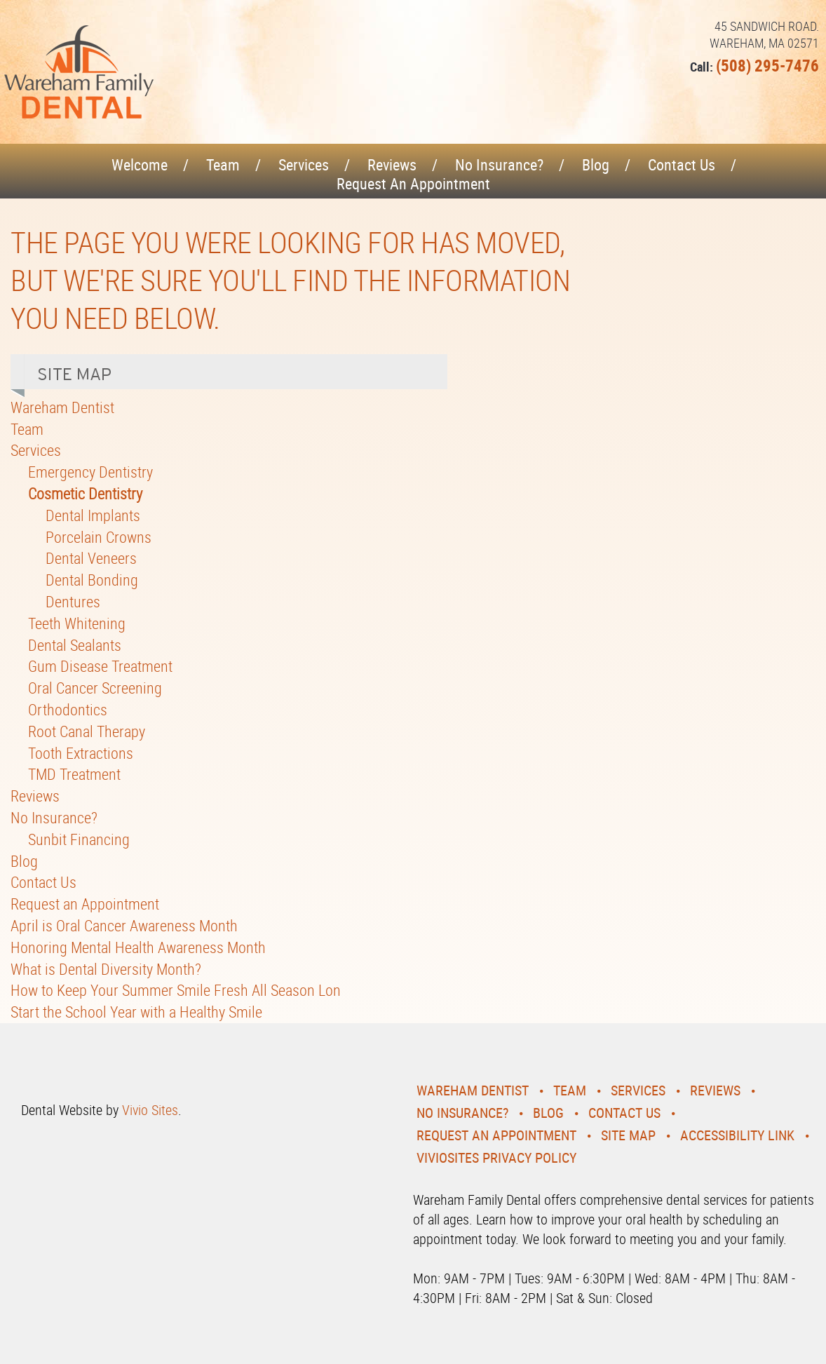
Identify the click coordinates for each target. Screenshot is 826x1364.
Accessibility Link (737, 1135)
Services (303, 164)
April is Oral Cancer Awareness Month (124, 925)
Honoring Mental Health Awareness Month (138, 947)
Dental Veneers (91, 558)
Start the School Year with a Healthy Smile (136, 1011)
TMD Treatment (74, 774)
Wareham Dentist (62, 407)
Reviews (392, 164)
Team (223, 164)
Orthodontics (67, 709)
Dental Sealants (74, 645)
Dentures (73, 601)
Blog (595, 164)
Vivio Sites (150, 1109)
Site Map (628, 1135)
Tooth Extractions (80, 753)
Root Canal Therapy (86, 731)
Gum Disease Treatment (100, 666)
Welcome (139, 164)
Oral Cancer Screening (95, 687)
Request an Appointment (413, 183)
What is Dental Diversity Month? (106, 969)
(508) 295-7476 (767, 65)
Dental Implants (93, 515)
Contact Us (681, 164)
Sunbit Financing (79, 839)
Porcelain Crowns (98, 537)
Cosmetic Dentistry (85, 493)
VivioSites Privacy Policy (496, 1157)
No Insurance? (499, 164)
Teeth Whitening (77, 623)
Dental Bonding (92, 579)
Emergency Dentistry (90, 471)
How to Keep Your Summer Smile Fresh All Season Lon (176, 990)
